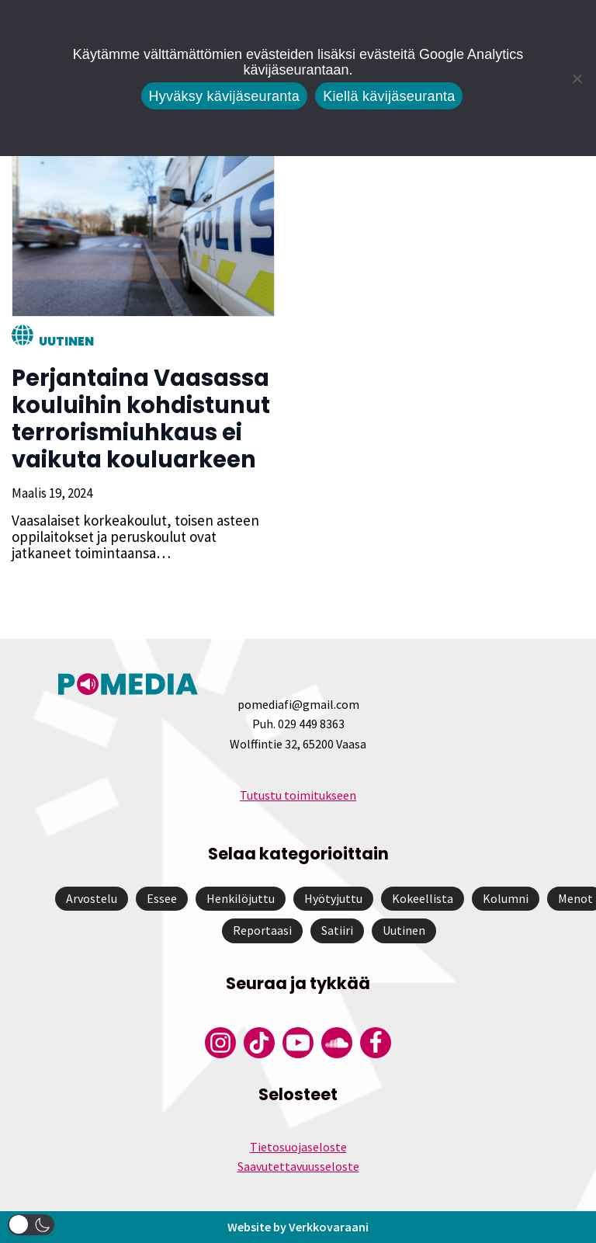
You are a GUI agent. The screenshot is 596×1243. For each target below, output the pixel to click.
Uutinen (66, 341)
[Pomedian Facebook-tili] (375, 1042)
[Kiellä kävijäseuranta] (576, 78)
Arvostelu (91, 898)
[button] (31, 1224)
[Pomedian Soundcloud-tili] (336, 1042)
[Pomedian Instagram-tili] (220, 1042)
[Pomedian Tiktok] (259, 1042)
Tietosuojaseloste (298, 1146)
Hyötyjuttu (333, 898)
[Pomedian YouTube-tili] (298, 1042)
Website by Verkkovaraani (298, 1226)
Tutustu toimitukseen (298, 795)
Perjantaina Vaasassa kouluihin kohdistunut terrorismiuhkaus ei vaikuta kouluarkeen (141, 419)
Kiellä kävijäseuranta (389, 96)
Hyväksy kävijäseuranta (224, 96)
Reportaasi (262, 930)
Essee (162, 898)
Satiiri (337, 930)
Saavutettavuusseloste (298, 1166)
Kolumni (505, 898)
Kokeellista (422, 898)
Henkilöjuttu (240, 898)
